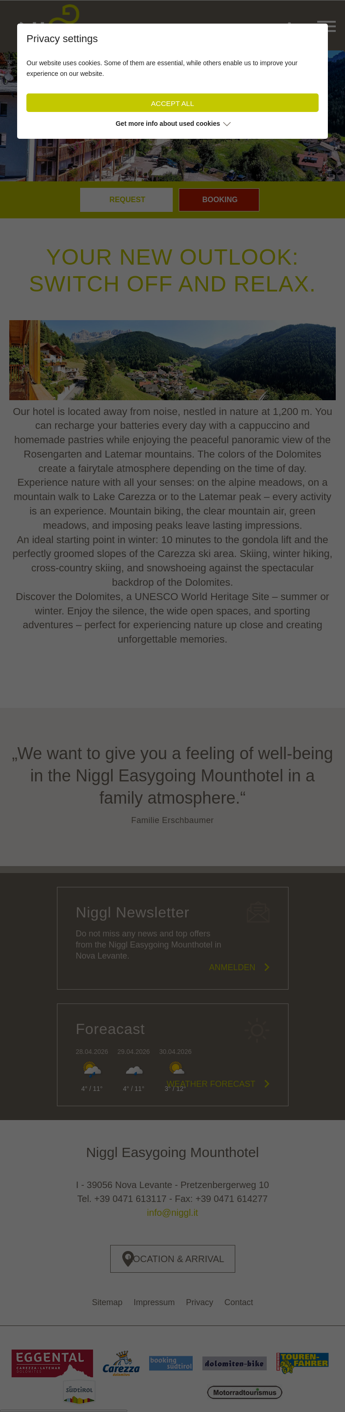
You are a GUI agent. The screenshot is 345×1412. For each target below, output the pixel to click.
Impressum (154, 1302)
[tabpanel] (172, 115)
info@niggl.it (172, 1213)
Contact (239, 1302)
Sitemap (107, 1302)
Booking (220, 200)
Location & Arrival (176, 1259)
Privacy (199, 1302)
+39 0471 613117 (130, 1199)
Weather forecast (211, 1084)
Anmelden (232, 967)
